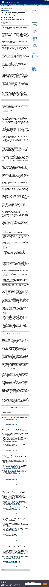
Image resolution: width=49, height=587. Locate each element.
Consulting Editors (9, 4)
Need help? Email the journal (35, 17)
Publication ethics (19, 4)
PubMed (10, 419)
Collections (38, 5)
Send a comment (34, 13)
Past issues (18, 5)
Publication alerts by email (27, 4)
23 (27, 190)
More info (10, 22)
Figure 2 (11, 273)
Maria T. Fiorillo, (4, 19)
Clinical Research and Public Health (6, 5)
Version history (34, 70)
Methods (33, 65)
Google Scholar (14, 419)
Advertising (33, 4)
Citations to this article (35, 57)
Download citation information (34, 12)
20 (8, 84)
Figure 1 (11, 246)
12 (12, 63)
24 (18, 224)
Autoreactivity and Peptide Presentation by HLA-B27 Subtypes (35, 27)
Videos (27, 5)
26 (23, 350)
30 (22, 362)
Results (33, 66)
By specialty (22, 5)
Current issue (14, 5)
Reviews (31, 5)
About (2, 4)
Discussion (33, 67)
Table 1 (11, 110)
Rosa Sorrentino (10, 20)
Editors (5, 4)
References (34, 69)
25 (3, 327)
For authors (14, 4)
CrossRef (13, 463)
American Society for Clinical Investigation (13, 584)
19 (7, 84)
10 (19, 58)
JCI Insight (47, 0)
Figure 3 (11, 312)
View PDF (3, 23)
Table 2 (11, 231)
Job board (37, 4)
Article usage (34, 55)
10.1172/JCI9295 (9, 8)
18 (26, 190)
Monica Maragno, (12, 19)
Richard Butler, (19, 19)
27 (24, 350)
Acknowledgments (34, 68)
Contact (40, 4)
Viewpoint (35, 5)
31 (22, 363)
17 (16, 77)
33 (8, 391)
